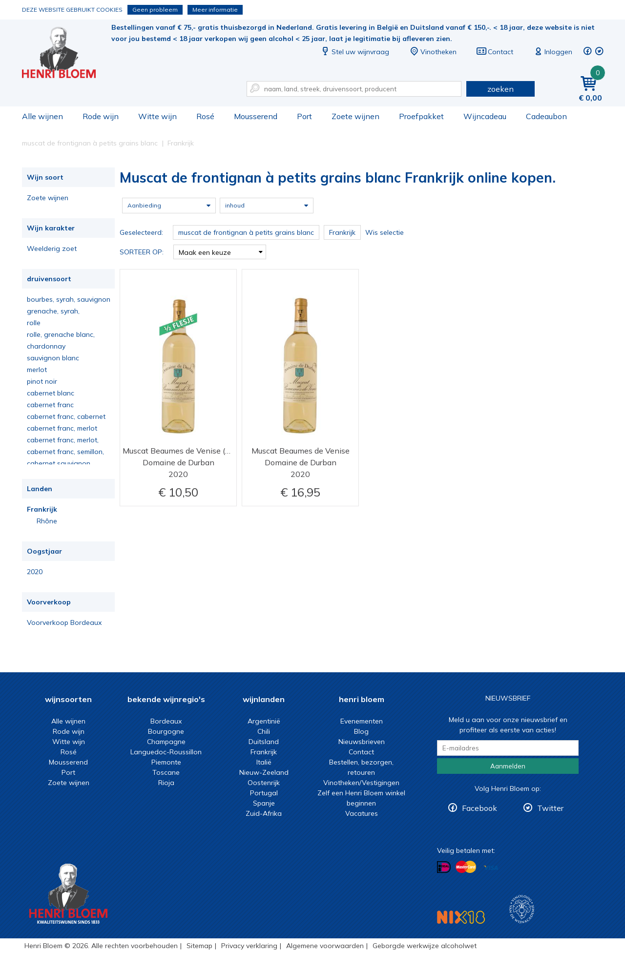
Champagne (166, 741)
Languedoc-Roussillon (166, 751)
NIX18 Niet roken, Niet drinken (461, 917)
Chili (263, 731)
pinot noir (42, 381)
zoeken (500, 89)
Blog (361, 731)
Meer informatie (215, 9)
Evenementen (361, 721)
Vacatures (361, 813)
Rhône (47, 521)
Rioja (166, 782)
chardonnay (46, 346)
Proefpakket (421, 116)
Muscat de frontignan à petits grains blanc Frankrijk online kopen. (65, 54)
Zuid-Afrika (264, 813)
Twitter (550, 808)
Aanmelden (507, 766)
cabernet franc (50, 404)
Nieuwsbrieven (361, 741)
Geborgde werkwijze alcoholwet (425, 945)
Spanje (264, 803)
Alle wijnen (42, 116)
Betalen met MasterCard (466, 867)
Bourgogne (166, 731)
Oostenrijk (264, 782)
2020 (34, 571)
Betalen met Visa (490, 867)
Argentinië (264, 721)
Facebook (479, 808)
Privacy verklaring (249, 945)
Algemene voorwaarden (325, 945)
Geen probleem (155, 9)
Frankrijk (42, 509)
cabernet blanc (50, 393)
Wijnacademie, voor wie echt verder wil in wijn (521, 909)
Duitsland (264, 741)
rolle (34, 322)
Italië (263, 762)
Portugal (264, 792)
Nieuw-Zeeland (264, 772)
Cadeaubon (546, 116)
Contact (494, 51)
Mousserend (255, 116)
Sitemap (199, 945)
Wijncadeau (484, 116)
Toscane (166, 772)
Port (304, 116)
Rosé (205, 116)
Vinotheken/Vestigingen (361, 782)
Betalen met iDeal (444, 867)
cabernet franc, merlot (62, 428)
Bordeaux (166, 721)
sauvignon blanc (53, 357)
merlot (37, 369)
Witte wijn (157, 116)
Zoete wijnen (355, 116)
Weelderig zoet (52, 248)
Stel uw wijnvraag (354, 51)
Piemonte (166, 762)
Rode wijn (101, 116)
